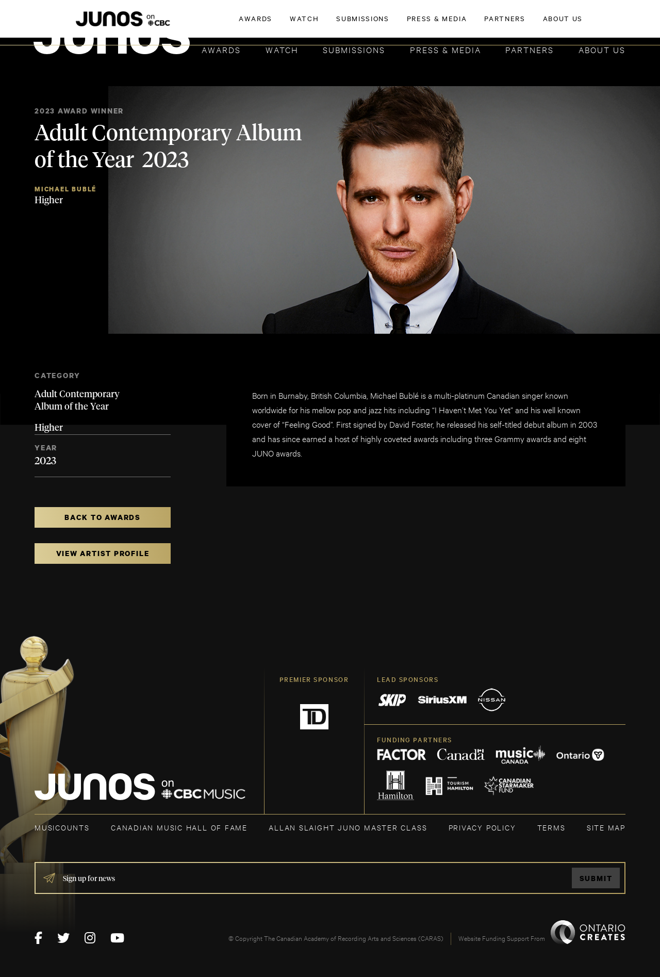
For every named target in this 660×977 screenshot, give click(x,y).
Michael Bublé (65, 189)
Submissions (354, 49)
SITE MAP (606, 827)
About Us (602, 49)
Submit (596, 878)
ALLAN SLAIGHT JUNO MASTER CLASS (348, 827)
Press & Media (445, 49)
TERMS (551, 827)
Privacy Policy (482, 827)
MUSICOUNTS (62, 827)
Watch (282, 49)
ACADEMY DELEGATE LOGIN (576, 24)
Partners (529, 49)
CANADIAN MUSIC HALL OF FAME (179, 827)
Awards (221, 49)
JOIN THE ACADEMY (482, 24)
